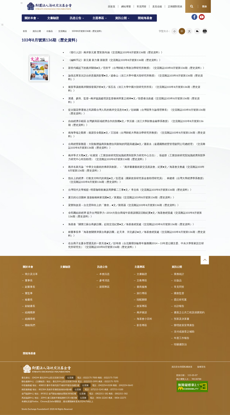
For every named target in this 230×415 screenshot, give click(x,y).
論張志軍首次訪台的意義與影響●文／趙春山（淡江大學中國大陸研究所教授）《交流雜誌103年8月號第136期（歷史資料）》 (135, 77)
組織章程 (30, 318)
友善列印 (205, 31)
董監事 (29, 293)
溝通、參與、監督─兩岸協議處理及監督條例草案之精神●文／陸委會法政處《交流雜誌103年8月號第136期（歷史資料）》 (134, 100)
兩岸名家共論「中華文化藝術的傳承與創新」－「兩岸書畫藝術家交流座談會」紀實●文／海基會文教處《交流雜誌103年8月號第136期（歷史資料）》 (136, 168)
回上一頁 (197, 31)
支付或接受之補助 (184, 331)
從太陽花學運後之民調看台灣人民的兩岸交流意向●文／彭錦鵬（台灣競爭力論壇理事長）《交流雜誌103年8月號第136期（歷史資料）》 (136, 111)
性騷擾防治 (180, 344)
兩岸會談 (142, 312)
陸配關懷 (142, 299)
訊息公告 (75, 18)
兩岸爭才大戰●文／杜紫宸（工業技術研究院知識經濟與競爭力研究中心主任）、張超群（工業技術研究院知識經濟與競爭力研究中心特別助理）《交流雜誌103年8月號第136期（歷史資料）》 (136, 157)
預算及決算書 (181, 318)
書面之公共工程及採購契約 (189, 312)
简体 (204, 6)
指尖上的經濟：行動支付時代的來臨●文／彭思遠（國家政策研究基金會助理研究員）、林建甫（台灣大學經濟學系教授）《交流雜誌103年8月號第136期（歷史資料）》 (136, 180)
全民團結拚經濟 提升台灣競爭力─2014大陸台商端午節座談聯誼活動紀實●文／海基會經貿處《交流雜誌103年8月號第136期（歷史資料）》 (135, 214)
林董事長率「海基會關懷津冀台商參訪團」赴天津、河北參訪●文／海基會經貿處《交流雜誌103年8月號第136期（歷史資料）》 (136, 233)
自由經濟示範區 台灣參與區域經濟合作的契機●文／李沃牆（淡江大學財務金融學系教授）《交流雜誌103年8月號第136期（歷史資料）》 (135, 122)
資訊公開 (121, 18)
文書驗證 (53, 18)
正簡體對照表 (175, 6)
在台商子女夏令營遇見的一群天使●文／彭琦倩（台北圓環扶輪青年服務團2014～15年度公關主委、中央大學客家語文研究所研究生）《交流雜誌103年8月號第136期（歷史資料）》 (136, 245)
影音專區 (142, 325)
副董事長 (30, 286)
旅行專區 (142, 293)
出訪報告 (179, 305)
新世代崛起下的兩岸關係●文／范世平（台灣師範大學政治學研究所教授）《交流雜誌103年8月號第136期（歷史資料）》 (136, 67)
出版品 (49, 31)
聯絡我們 (30, 325)
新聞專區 (104, 286)
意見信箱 (157, 6)
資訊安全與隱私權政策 (182, 366)
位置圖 (70, 377)
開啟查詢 (191, 6)
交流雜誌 (62, 31)
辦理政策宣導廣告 (184, 325)
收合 (205, 260)
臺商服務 (142, 286)
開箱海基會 (145, 18)
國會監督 (179, 293)
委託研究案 (180, 299)
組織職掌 (30, 312)
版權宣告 (201, 366)
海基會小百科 (144, 318)
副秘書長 (30, 305)
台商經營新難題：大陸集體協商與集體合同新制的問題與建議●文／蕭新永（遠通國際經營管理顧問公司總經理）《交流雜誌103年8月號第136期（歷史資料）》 (136, 145)
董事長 (29, 280)
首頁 (25, 31)
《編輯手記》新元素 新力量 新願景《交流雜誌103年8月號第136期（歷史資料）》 (115, 59)
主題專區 (98, 18)
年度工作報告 (181, 337)
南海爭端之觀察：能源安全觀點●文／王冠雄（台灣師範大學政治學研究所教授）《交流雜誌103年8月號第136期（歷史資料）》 (136, 134)
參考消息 (104, 280)
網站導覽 (126, 6)
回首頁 (111, 6)
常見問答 (141, 6)
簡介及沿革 (31, 273)
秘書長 (29, 299)
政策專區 (142, 305)
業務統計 (179, 273)
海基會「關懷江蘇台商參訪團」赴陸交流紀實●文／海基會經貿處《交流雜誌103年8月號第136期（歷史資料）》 (131, 224)
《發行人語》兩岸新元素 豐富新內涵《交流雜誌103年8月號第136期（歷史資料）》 (116, 52)
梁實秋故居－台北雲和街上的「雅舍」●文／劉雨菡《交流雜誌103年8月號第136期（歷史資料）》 (124, 204)
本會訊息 (104, 273)
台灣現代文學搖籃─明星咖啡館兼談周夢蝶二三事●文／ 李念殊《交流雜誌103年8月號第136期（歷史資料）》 (130, 189)
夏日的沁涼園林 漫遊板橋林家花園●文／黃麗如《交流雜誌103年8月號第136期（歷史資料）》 (121, 197)
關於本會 (30, 18)
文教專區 (142, 280)
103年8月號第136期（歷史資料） (87, 31)
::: (22, 2)
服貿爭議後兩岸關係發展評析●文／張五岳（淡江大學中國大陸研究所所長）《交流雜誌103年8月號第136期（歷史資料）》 (134, 88)
